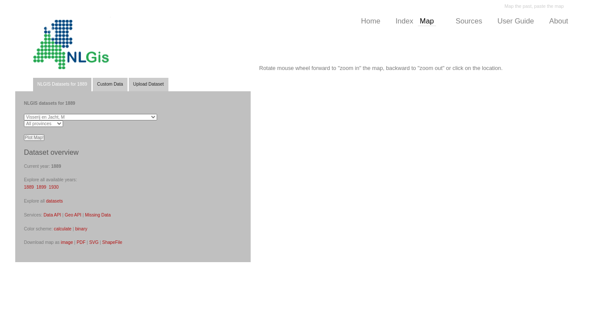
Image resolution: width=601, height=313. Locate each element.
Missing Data (98, 215)
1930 (54, 187)
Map (427, 21)
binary (81, 228)
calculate (62, 228)
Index (404, 21)
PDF (81, 242)
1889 (29, 187)
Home (370, 21)
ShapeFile (112, 242)
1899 (42, 187)
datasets (54, 201)
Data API (52, 215)
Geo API (73, 215)
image (67, 242)
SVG (94, 242)
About (558, 21)
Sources (469, 21)
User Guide (515, 21)
